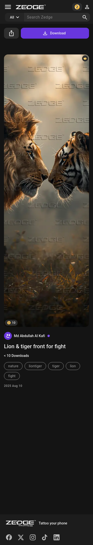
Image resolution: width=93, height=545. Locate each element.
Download (54, 33)
